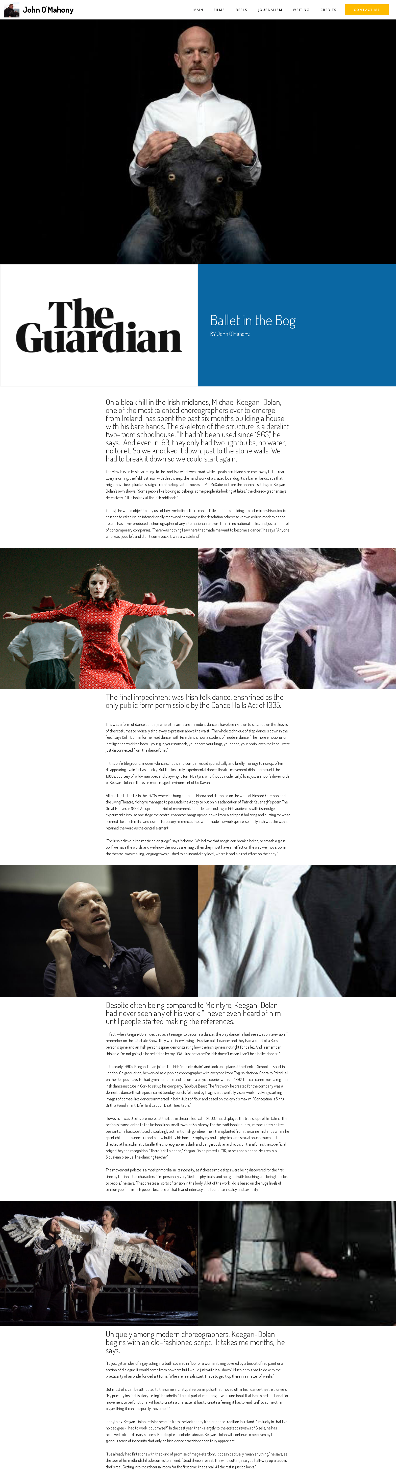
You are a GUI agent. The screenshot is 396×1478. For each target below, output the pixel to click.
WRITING (301, 9)
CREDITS (328, 9)
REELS (241, 9)
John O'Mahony (48, 9)
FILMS (219, 9)
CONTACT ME (367, 9)
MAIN (198, 9)
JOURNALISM (270, 9)
